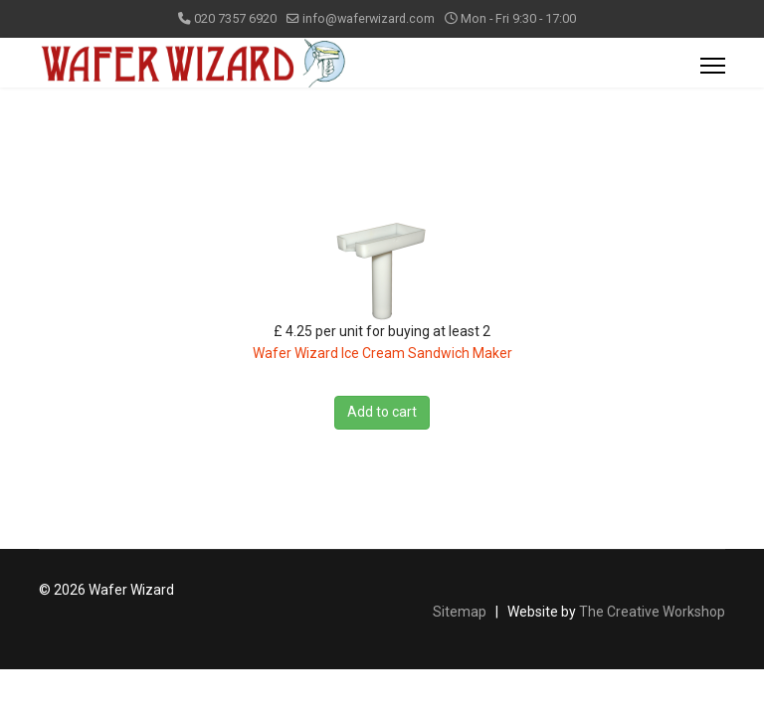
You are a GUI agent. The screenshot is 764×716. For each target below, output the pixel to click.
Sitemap (459, 612)
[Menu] (712, 65)
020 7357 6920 (235, 18)
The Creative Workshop (652, 612)
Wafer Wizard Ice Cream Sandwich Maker (382, 353)
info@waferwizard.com (368, 18)
